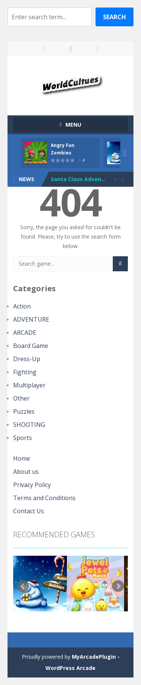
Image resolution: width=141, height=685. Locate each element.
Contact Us (28, 511)
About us (26, 471)
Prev (23, 586)
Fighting (24, 372)
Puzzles (24, 411)
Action (22, 306)
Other (21, 398)
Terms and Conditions (44, 498)
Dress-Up (26, 359)
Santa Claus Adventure (82, 179)
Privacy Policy (32, 485)
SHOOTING (29, 424)
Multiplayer (29, 385)
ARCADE (24, 332)
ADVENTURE (31, 319)
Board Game (30, 346)
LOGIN (43, 48)
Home (21, 458)
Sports (22, 438)
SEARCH (70, 48)
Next (118, 586)
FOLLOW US (97, 48)
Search (114, 17)
